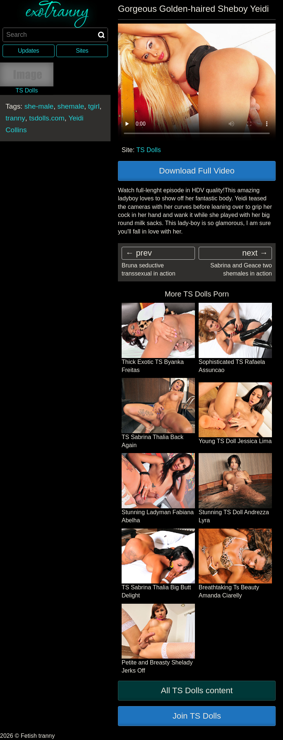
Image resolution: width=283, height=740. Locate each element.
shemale (70, 106)
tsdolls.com (46, 118)
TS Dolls (148, 150)
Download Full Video (197, 170)
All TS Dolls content (197, 690)
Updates (28, 51)
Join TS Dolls (196, 715)
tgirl (93, 106)
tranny (15, 118)
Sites (82, 51)
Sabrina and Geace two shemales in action (241, 269)
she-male (38, 106)
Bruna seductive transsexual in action (148, 269)
